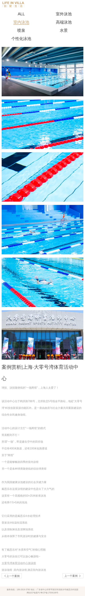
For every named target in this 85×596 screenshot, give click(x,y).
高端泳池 (64, 22)
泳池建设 (22, 482)
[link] (42, 570)
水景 (64, 30)
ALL (21, 14)
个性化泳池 (21, 38)
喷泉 (21, 30)
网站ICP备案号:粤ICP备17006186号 (42, 593)
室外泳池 (64, 14)
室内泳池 (21, 22)
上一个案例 (73, 575)
